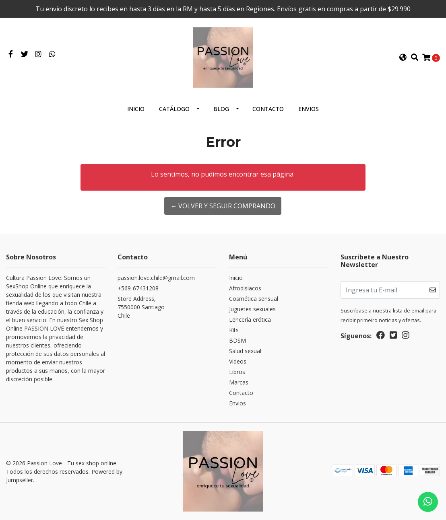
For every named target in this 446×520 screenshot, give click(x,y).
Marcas (238, 382)
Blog (221, 109)
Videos (237, 361)
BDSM (237, 340)
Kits (234, 330)
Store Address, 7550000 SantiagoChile (141, 307)
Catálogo (174, 109)
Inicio (136, 109)
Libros (237, 372)
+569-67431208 (138, 288)
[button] (403, 57)
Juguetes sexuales (252, 309)
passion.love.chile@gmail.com (156, 278)
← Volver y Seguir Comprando (222, 205)
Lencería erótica (250, 319)
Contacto (268, 109)
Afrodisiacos (245, 288)
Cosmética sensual (253, 298)
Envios (308, 109)
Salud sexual (245, 351)
